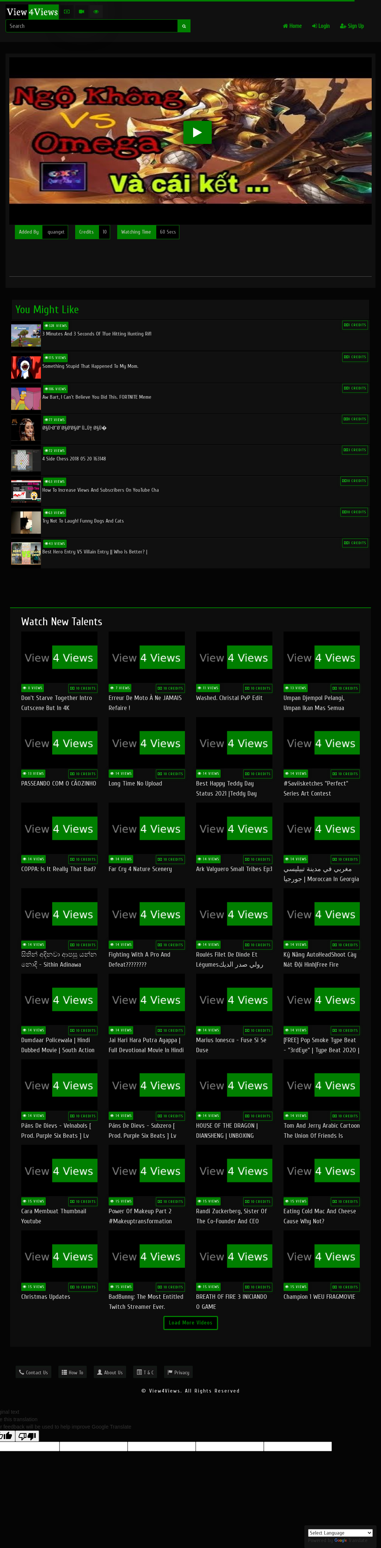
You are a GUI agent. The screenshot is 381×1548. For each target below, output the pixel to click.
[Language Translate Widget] (340, 1533)
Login (321, 26)
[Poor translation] (27, 1436)
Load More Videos (190, 1323)
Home (292, 26)
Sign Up (352, 26)
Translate (351, 1540)
